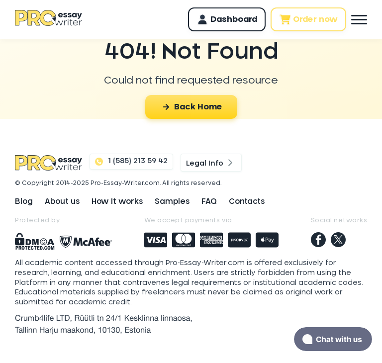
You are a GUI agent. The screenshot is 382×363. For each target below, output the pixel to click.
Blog (24, 201)
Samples (172, 201)
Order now (308, 19)
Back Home (191, 107)
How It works (117, 201)
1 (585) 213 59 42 (131, 162)
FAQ (209, 201)
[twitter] (338, 241)
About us (62, 201)
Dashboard (226, 19)
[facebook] (318, 241)
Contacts (247, 201)
